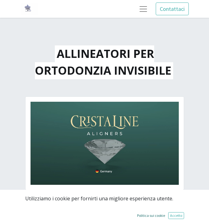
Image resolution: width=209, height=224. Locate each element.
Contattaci (172, 8)
